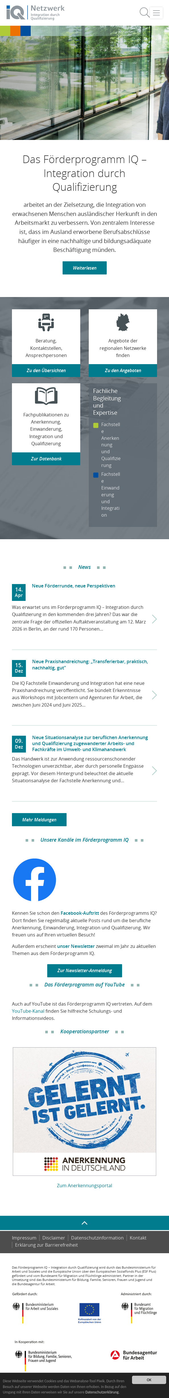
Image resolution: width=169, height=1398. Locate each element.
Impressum (24, 1238)
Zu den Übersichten (46, 370)
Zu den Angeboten (123, 370)
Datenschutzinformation (97, 1238)
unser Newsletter (76, 946)
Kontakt (138, 1238)
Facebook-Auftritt (80, 913)
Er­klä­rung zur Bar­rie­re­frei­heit (46, 1245)
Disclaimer (53, 1238)
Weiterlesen (84, 268)
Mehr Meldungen (39, 820)
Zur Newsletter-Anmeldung (84, 970)
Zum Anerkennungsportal (84, 1185)
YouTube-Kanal (28, 1011)
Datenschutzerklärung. (76, 1392)
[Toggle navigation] (156, 13)
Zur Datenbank (46, 459)
